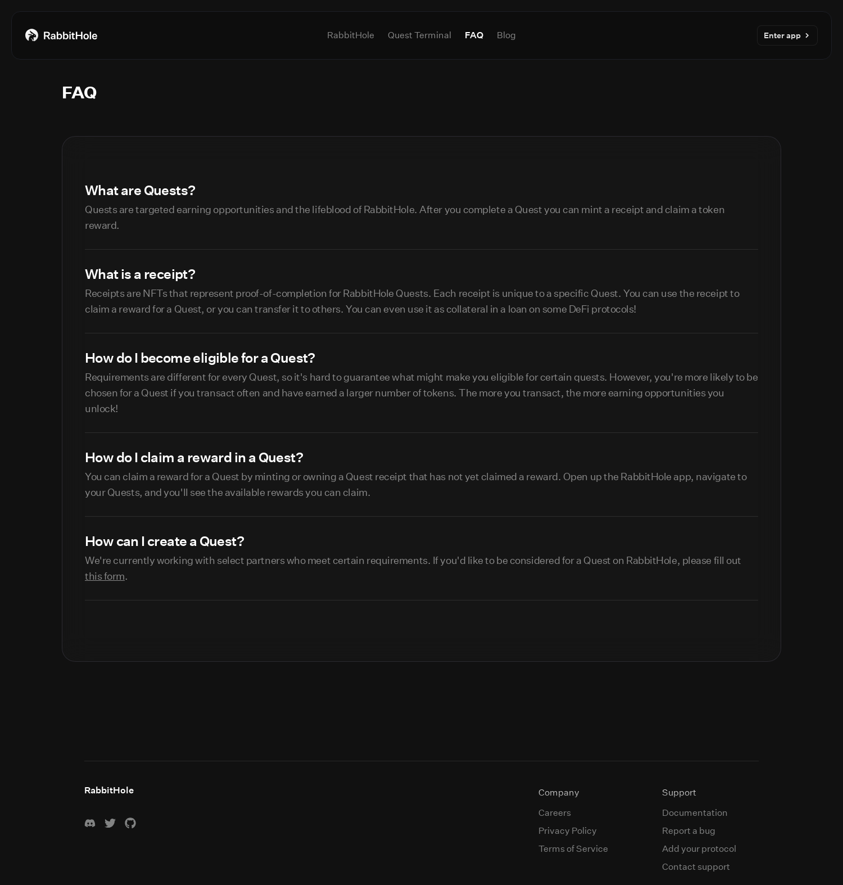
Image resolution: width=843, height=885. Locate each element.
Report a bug (688, 830)
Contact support (696, 866)
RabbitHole (350, 35)
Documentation (695, 812)
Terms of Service (573, 848)
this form (105, 576)
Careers (554, 812)
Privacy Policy (567, 830)
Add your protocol (699, 848)
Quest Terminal (419, 35)
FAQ (474, 35)
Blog (506, 35)
